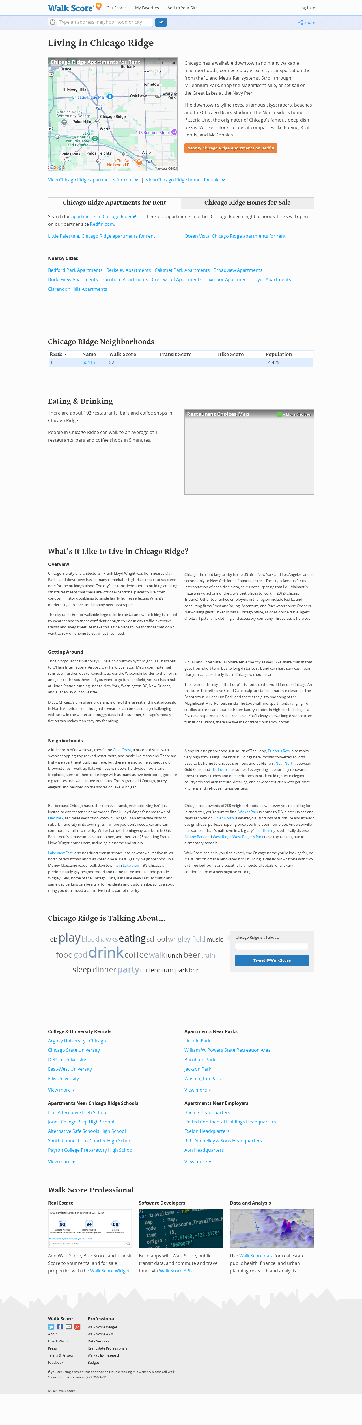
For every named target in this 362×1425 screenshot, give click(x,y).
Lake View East (60, 853)
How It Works (58, 1341)
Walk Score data (256, 1256)
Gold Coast (122, 750)
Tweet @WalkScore (272, 960)
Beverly (269, 830)
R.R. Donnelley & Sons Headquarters (223, 1141)
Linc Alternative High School (77, 1112)
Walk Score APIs (176, 1271)
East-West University (70, 1069)
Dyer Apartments (272, 279)
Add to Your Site (182, 8)
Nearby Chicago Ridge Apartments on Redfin (230, 148)
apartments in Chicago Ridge (102, 216)
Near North (285, 763)
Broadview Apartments (238, 270)
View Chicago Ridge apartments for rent (90, 180)
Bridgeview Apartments (73, 279)
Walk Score (60, 1319)
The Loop (219, 769)
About (52, 1334)
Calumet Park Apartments (182, 270)
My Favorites (147, 8)
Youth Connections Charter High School (90, 1141)
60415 (88, 362)
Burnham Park (199, 1059)
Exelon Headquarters (207, 1131)
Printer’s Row (279, 751)
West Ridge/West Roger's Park (238, 837)
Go (161, 22)
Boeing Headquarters (207, 1112)
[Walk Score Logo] (75, 7)
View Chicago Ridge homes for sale (183, 180)
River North (224, 818)
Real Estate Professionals (107, 1348)
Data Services (98, 1341)
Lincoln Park (197, 1041)
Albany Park (194, 837)
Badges (94, 1363)
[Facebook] (60, 1327)
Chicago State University (74, 1050)
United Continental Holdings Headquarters (230, 1122)
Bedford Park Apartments (75, 270)
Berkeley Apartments (128, 270)
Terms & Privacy (61, 1355)
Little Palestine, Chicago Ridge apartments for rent (101, 236)
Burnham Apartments (125, 279)
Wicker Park (248, 812)
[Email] (69, 1327)
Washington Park (202, 1078)
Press (52, 1348)
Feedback (55, 1363)
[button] (52, 22)
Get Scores (117, 8)
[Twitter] (51, 1327)
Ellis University (63, 1078)
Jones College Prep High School (81, 1122)
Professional (102, 1319)
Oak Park (55, 818)
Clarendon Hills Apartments (77, 289)
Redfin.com (102, 224)
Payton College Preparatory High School (90, 1150)
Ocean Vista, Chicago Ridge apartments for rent (235, 236)
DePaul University (67, 1059)
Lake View (131, 865)
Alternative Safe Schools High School (87, 1131)
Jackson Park (197, 1069)
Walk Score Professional (91, 1190)
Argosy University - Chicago (77, 1041)
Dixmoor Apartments (228, 279)
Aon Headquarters (204, 1150)
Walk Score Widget (110, 1271)
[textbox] (105, 22)
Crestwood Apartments (177, 279)
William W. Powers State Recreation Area (227, 1050)
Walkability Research (104, 1355)
